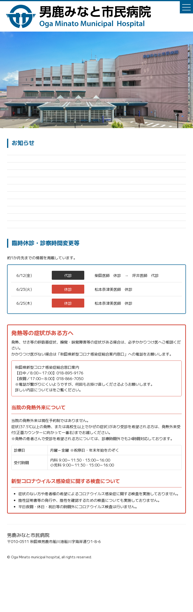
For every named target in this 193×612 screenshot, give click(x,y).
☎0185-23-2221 (23, 594)
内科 (46, 329)
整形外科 (46, 315)
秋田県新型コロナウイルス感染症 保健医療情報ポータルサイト (106, 430)
